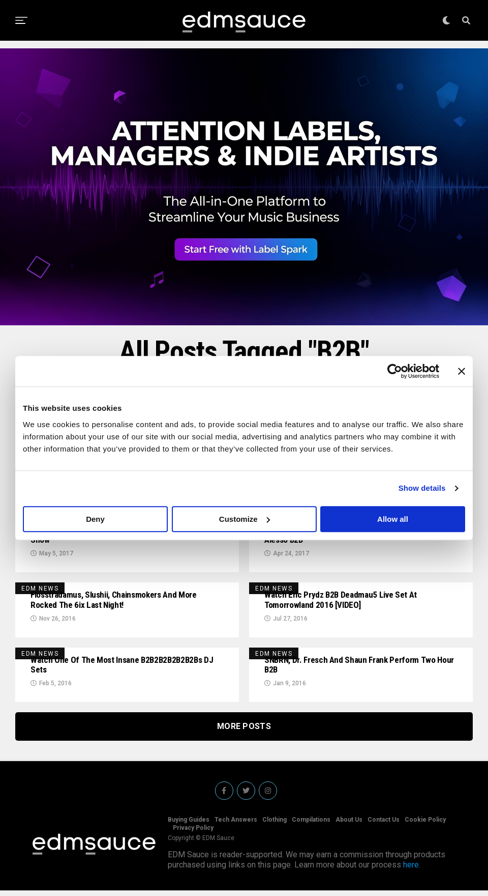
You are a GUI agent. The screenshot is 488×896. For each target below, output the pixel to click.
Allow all (392, 519)
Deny (95, 519)
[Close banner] (461, 371)
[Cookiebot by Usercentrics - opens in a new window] (394, 371)
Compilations (311, 825)
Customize (244, 519)
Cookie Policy (425, 825)
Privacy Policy (193, 833)
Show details (422, 488)
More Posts (244, 732)
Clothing (274, 825)
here (411, 870)
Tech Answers (236, 825)
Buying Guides (188, 825)
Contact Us (384, 825)
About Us (349, 825)
